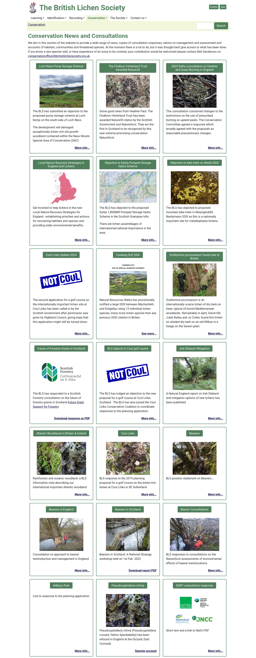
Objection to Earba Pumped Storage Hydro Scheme (128, 164)
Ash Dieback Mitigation (194, 348)
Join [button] (223, 6)
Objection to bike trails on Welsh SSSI (194, 163)
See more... (149, 333)
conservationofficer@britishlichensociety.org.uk (59, 56)
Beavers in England (61, 509)
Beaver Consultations (194, 509)
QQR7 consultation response (194, 585)
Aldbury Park (61, 585)
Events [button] (213, 6)
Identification (55, 18)
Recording (75, 18)
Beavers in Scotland (128, 509)
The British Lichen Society (82, 7)
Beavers (194, 433)
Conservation (96, 18)
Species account (146, 651)
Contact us (137, 18)
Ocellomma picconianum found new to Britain (194, 256)
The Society (117, 18)
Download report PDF (142, 570)
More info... (82, 148)
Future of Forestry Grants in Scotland (61, 348)
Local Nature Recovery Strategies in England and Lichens (61, 164)
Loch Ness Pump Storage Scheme (61, 66)
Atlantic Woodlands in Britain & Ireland (61, 433)
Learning (36, 18)
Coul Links (128, 433)
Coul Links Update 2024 (61, 255)
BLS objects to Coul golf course (127, 348)
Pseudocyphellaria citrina (127, 585)
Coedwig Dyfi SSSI (128, 255)
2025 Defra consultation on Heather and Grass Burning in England (194, 68)
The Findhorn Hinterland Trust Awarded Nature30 (128, 68)
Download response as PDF (72, 418)
